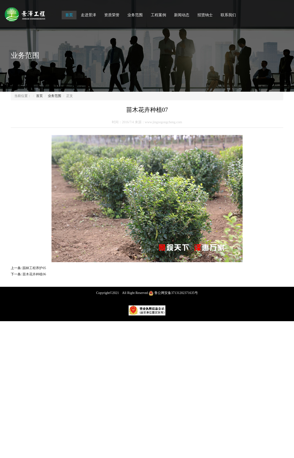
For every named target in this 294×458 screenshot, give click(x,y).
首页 (69, 15)
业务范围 (135, 15)
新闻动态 (181, 15)
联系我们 (228, 15)
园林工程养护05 (34, 268)
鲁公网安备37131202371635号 (173, 295)
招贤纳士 (205, 15)
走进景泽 (88, 15)
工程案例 (158, 15)
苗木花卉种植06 (34, 274)
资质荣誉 (112, 15)
